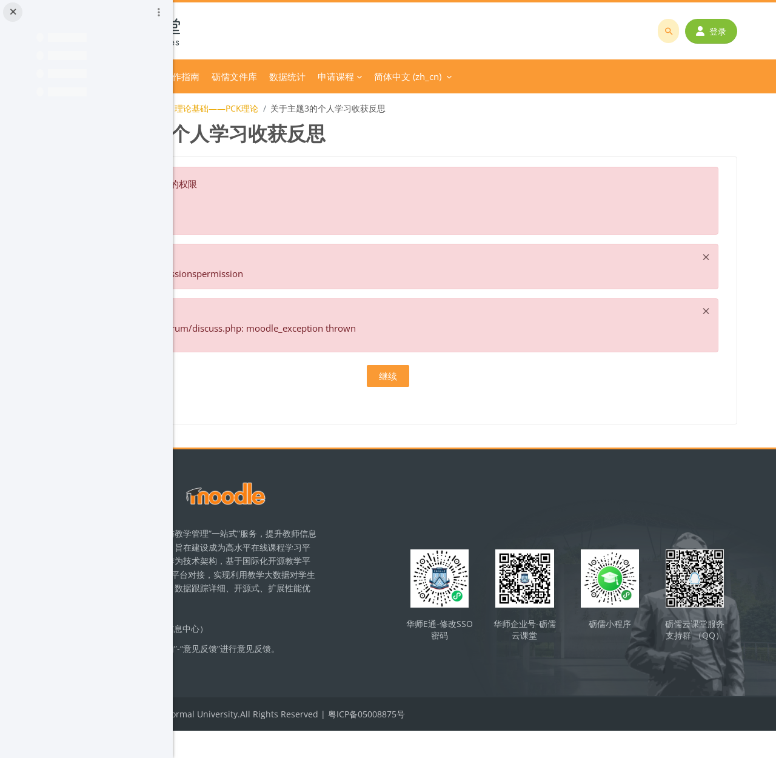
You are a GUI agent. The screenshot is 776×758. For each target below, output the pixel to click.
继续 (475, 376)
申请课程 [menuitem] (500, 76)
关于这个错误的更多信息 (284, 208)
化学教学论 (224, 108)
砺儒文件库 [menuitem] (398, 76)
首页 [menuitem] (231, 76)
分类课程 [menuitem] (271, 76)
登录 (719, 31)
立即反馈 (268, 691)
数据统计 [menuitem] (451, 76)
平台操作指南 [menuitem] (336, 76)
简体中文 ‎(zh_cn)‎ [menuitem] (572, 76)
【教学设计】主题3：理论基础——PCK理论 (340, 108)
